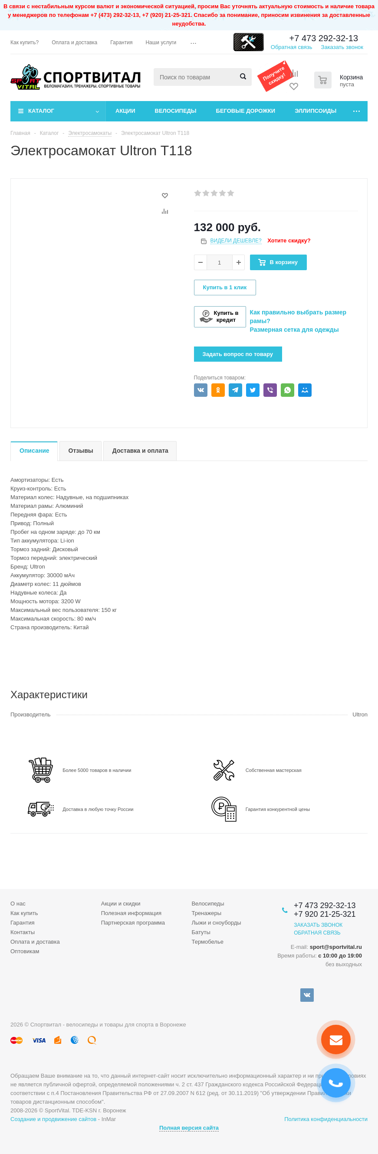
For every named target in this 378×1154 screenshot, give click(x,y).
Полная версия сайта (189, 1128)
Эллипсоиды (315, 111)
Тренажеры (206, 913)
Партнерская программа (133, 922)
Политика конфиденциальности (326, 1119)
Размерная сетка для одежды (294, 329)
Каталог (41, 111)
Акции (125, 111)
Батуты (200, 932)
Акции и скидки (121, 903)
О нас (18, 903)
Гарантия (22, 922)
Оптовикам (24, 951)
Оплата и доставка (35, 941)
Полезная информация (131, 913)
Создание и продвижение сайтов (53, 1119)
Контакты (22, 932)
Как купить (24, 913)
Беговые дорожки (246, 111)
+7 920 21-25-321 (325, 914)
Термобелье (207, 941)
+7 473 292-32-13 (323, 38)
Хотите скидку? (288, 240)
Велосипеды (176, 111)
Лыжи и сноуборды (216, 922)
